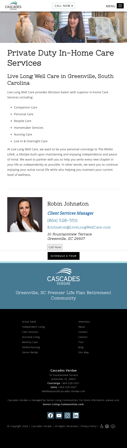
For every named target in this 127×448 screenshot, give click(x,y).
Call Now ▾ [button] (64, 6)
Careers (83, 337)
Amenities (84, 321)
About (81, 326)
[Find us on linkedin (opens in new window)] (75, 415)
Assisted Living (31, 337)
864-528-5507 (68, 387)
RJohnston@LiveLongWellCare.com (79, 227)
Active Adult (29, 321)
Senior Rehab (30, 352)
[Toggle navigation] (120, 5)
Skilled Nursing (31, 347)
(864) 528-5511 (62, 220)
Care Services (30, 331)
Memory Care (30, 342)
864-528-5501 (71, 383)
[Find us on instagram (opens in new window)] (67, 415)
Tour (81, 342)
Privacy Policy (88, 426)
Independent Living (33, 326)
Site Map (83, 352)
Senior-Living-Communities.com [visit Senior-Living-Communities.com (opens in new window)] (63, 404)
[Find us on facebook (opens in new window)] (50, 415)
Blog (81, 347)
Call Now (55, 247)
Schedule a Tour (64, 255)
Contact (83, 331)
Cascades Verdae (41, 426)
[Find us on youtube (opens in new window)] (59, 415)
